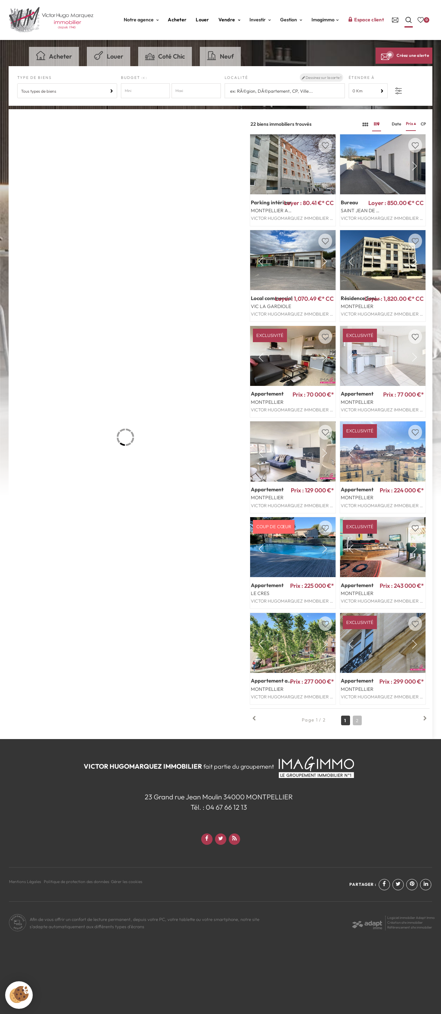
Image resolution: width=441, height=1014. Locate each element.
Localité (236, 77)
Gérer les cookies (126, 881)
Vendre (229, 20)
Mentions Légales (25, 881)
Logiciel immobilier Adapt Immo (411, 917)
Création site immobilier (405, 922)
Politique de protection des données (76, 881)
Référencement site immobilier (409, 927)
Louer (202, 20)
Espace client (366, 20)
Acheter (177, 20)
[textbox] (285, 91)
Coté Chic (165, 55)
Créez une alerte (404, 55)
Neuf (220, 55)
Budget (131, 77)
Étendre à (362, 77)
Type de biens (34, 77)
